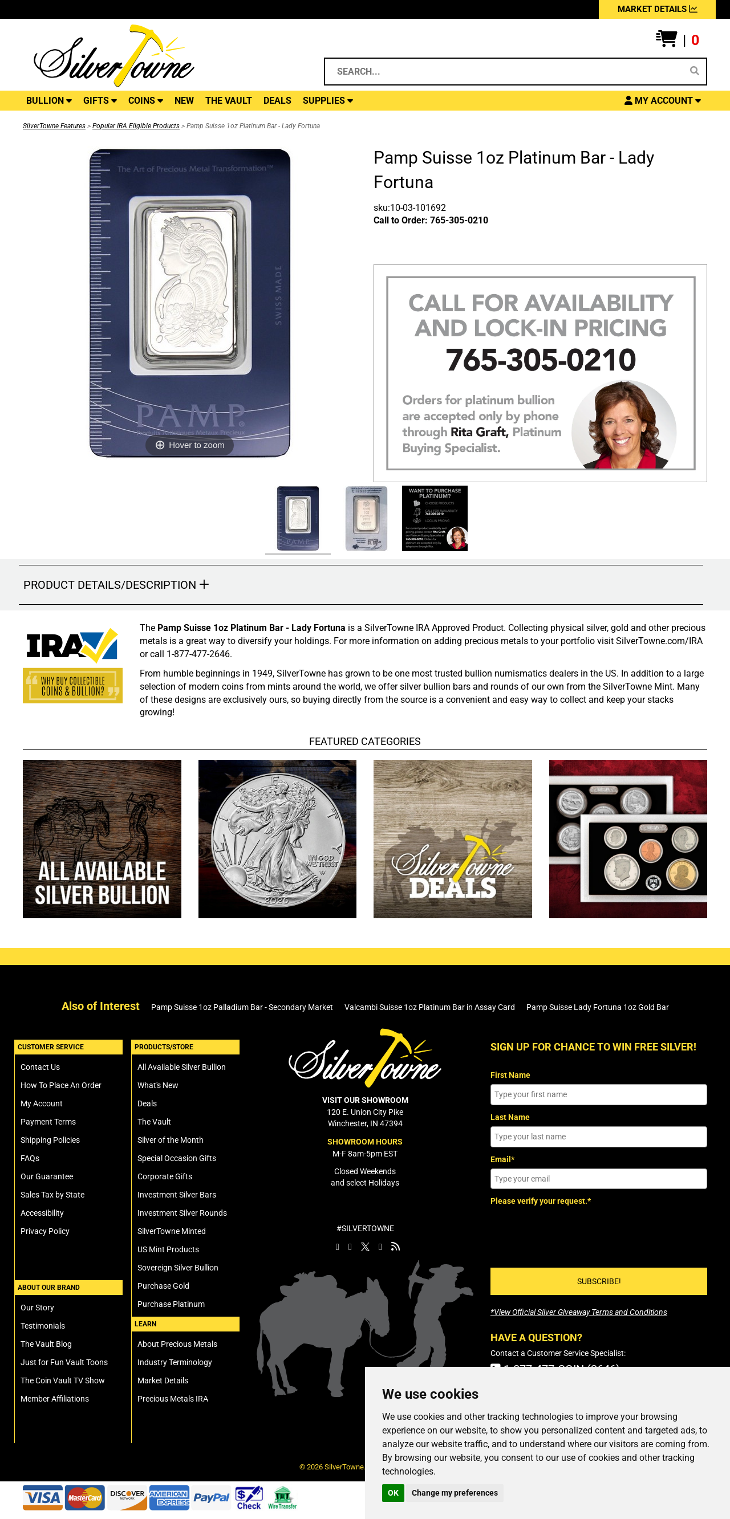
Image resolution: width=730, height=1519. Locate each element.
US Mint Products (168, 1249)
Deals (147, 1103)
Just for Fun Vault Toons (64, 1362)
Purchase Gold (163, 1285)
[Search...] (505, 71)
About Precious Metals (177, 1344)
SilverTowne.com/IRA (659, 641)
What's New (158, 1085)
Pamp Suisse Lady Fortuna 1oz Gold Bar (597, 1007)
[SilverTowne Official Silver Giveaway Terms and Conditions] (578, 1312)
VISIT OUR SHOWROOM (365, 1100)
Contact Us (40, 1067)
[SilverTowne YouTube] (380, 1246)
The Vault (154, 1121)
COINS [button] (145, 100)
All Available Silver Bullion (181, 1067)
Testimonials (43, 1325)
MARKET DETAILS (657, 9)
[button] (677, 40)
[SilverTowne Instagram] (350, 1246)
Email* (502, 1159)
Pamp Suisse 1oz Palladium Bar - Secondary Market (242, 1007)
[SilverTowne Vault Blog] (395, 1246)
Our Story (37, 1307)
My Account (42, 1103)
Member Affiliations (55, 1398)
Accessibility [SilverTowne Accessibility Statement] (42, 1212)
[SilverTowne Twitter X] (365, 1246)
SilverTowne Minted (171, 1231)
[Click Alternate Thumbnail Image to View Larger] (296, 520)
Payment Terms (48, 1121)
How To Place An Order (61, 1085)
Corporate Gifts (164, 1176)
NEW (184, 100)
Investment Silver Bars (176, 1194)
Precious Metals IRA (172, 1398)
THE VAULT (228, 100)
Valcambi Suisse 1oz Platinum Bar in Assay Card (429, 1007)
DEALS (277, 100)
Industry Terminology (174, 1362)
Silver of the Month (170, 1140)
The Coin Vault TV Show (63, 1380)
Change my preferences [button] (455, 1492)
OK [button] (393, 1492)
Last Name (510, 1117)
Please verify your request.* (540, 1201)
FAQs (30, 1158)
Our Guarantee (47, 1176)
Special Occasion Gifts (176, 1158)
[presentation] (577, 1233)
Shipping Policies (50, 1140)
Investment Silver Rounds (182, 1212)
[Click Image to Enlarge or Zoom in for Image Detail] (190, 303)
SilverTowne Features (54, 126)
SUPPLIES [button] (328, 100)
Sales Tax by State (52, 1194)
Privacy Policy (45, 1231)
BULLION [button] (49, 100)
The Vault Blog (46, 1344)
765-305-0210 (459, 220)
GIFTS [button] (100, 100)
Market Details (162, 1380)
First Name (510, 1075)
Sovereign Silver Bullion (177, 1267)
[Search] (694, 71)
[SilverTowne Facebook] (337, 1246)
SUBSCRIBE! (599, 1281)
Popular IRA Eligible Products (136, 126)
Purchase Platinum (171, 1304)
